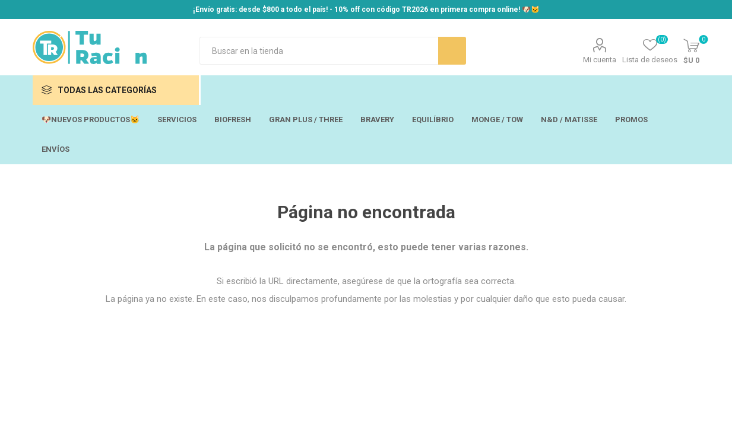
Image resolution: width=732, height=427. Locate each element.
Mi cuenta (599, 59)
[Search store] (318, 51)
